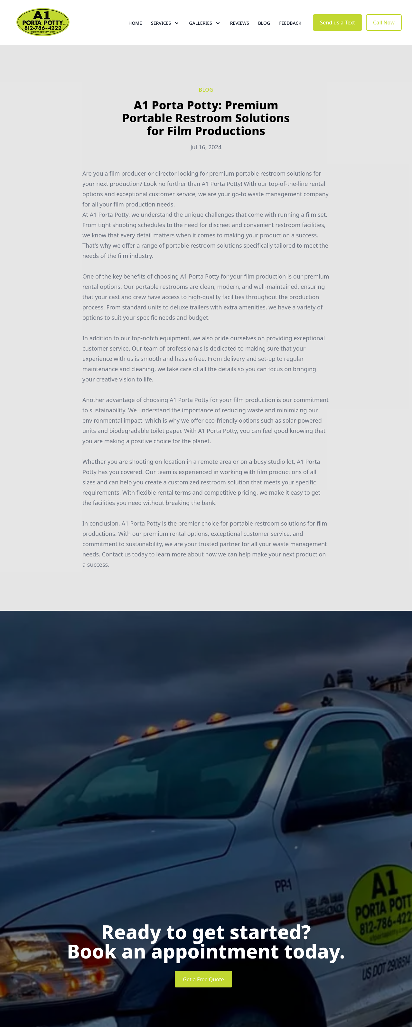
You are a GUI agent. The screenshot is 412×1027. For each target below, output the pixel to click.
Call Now (384, 28)
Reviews (239, 29)
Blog (264, 29)
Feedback (290, 29)
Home (135, 29)
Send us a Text (337, 28)
